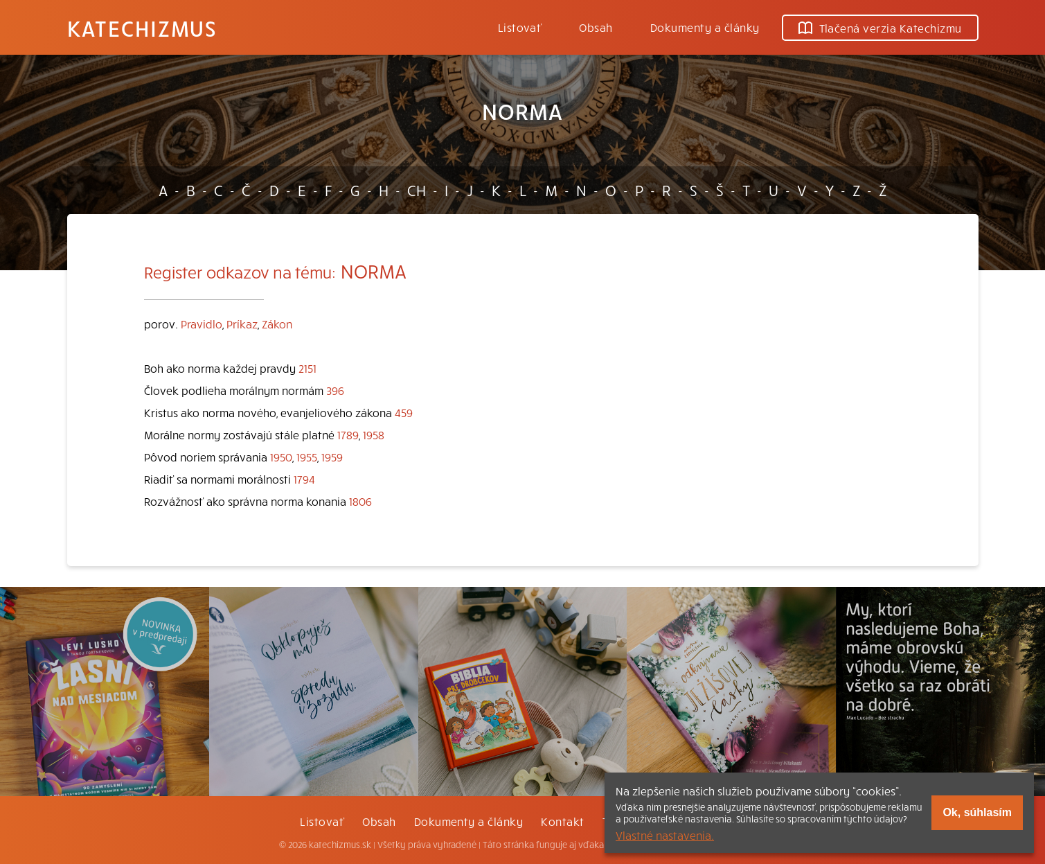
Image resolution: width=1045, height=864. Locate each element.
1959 (332, 457)
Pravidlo (201, 323)
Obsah (595, 27)
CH (416, 190)
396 (335, 390)
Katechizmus (142, 28)
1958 (373, 434)
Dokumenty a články (705, 27)
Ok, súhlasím (977, 812)
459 (404, 412)
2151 (307, 368)
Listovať (520, 27)
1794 (304, 479)
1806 (360, 501)
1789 (348, 434)
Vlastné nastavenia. (665, 835)
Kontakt (562, 821)
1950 (281, 457)
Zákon (277, 323)
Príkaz (242, 323)
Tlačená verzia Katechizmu (880, 28)
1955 (306, 457)
